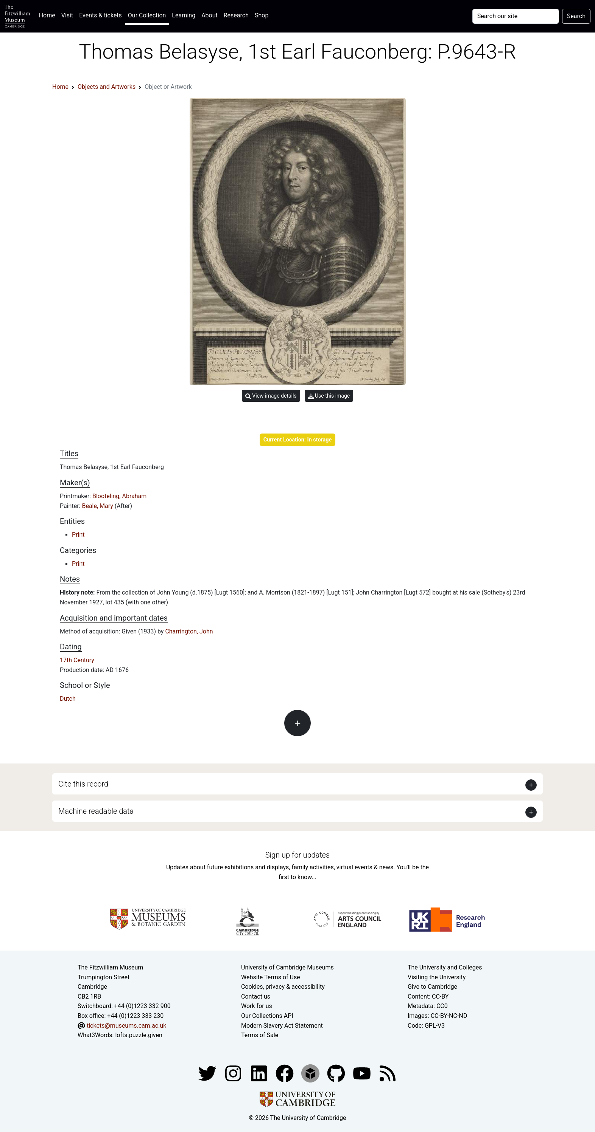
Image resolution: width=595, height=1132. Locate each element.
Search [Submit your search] (576, 16)
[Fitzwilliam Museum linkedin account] (285, 1072)
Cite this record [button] (83, 783)
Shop (261, 15)
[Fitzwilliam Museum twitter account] (208, 1072)
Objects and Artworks (107, 86)
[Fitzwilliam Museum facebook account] (260, 1072)
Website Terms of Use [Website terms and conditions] (270, 977)
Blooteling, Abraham (119, 496)
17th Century (77, 660)
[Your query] (515, 16)
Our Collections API (267, 1015)
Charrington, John (189, 631)
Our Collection (147, 15)
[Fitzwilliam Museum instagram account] (234, 1072)
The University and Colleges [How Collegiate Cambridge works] (445, 967)
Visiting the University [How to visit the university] (437, 977)
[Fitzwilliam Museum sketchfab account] (311, 1072)
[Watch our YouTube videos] (362, 1072)
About (209, 15)
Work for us (256, 1006)
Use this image (329, 396)
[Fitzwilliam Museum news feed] (387, 1072)
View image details (271, 396)
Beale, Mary (98, 505)
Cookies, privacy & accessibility (283, 986)
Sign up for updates (297, 854)
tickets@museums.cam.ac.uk (126, 1025)
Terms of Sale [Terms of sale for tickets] (259, 1035)
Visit (67, 15)
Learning (183, 15)
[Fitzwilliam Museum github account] (337, 1072)
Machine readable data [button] (96, 811)
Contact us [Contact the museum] (255, 996)
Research (236, 15)
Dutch (68, 698)
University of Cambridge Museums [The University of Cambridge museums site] (287, 967)
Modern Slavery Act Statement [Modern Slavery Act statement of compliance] (282, 1025)
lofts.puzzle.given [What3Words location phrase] (138, 1035)
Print (78, 534)
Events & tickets (100, 15)
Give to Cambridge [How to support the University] (432, 986)
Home (48, 14)
